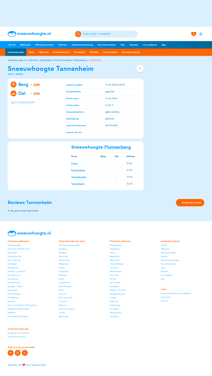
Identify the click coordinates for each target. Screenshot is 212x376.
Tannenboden (78, 176)
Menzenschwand (117, 294)
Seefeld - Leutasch (16, 271)
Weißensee (63, 264)
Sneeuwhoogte (16, 52)
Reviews (134, 44)
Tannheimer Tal (14, 256)
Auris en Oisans (66, 297)
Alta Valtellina (14, 294)
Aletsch (11, 301)
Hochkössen (13, 297)
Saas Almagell (65, 286)
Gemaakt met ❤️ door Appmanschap (27, 364)
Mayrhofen (115, 256)
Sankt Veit (63, 256)
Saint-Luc (63, 305)
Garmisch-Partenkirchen (19, 249)
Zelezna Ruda (14, 282)
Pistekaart (79, 52)
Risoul (61, 290)
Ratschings (63, 316)
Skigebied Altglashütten (18, 309)
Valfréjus (11, 312)
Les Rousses (13, 279)
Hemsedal (12, 252)
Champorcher (116, 245)
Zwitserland (46, 60)
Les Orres (114, 275)
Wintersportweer (44, 44)
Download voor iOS (16, 336)
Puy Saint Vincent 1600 (69, 245)
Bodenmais (12, 290)
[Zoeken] (110, 34)
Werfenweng (115, 271)
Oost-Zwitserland (62, 60)
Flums (74, 163)
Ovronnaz (114, 309)
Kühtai (61, 279)
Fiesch (61, 267)
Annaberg (63, 249)
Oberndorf (115, 260)
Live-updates (110, 52)
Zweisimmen (64, 282)
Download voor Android (18, 333)
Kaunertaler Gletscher (18, 316)
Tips (122, 44)
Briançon (63, 275)
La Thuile (114, 267)
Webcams (25, 44)
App (164, 44)
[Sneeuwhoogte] (39, 34)
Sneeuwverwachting (82, 44)
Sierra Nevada (14, 260)
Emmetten (114, 286)
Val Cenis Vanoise (67, 309)
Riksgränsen (13, 267)
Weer (31, 52)
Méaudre (114, 301)
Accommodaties (107, 44)
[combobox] (110, 34)
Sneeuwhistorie (61, 52)
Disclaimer (165, 297)
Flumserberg (80, 60)
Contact (164, 301)
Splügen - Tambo (15, 286)
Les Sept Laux (14, 275)
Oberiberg (114, 249)
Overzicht (33, 60)
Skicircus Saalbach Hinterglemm (22, 305)
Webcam (43, 52)
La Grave (63, 301)
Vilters (113, 252)
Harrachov (114, 316)
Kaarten (62, 44)
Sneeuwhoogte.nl (16, 60)
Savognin (63, 252)
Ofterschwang (14, 245)
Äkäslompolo (116, 312)
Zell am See (64, 260)
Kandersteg (115, 305)
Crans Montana (116, 264)
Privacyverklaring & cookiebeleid (176, 293)
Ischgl (62, 312)
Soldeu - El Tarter (118, 290)
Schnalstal (12, 264)
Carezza (62, 294)
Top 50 (11, 44)
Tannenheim (95, 60)
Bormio (113, 279)
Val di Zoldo (115, 282)
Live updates (150, 44)
